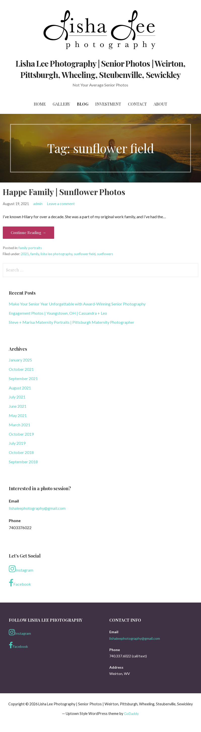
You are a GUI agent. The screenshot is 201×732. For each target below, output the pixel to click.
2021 (25, 254)
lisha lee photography (56, 254)
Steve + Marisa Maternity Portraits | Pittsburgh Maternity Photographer (71, 322)
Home (40, 104)
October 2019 (21, 434)
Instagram (21, 569)
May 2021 (18, 415)
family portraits (30, 248)
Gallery (61, 104)
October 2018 (21, 452)
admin (38, 204)
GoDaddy (131, 713)
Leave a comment (61, 204)
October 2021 (21, 369)
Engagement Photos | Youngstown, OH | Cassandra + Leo (58, 313)
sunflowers (105, 254)
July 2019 (17, 443)
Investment (108, 104)
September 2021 (23, 378)
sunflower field (84, 254)
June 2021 (17, 406)
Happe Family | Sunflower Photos (64, 191)
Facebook (20, 583)
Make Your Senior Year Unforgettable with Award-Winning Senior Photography (77, 303)
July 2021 (17, 396)
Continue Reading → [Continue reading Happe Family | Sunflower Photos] (28, 232)
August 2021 (20, 387)
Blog (82, 104)
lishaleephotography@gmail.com (37, 508)
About (160, 104)
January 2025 (20, 359)
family (34, 254)
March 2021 (19, 424)
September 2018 (23, 461)
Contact (137, 104)
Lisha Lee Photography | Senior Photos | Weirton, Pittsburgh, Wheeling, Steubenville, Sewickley (100, 69)
